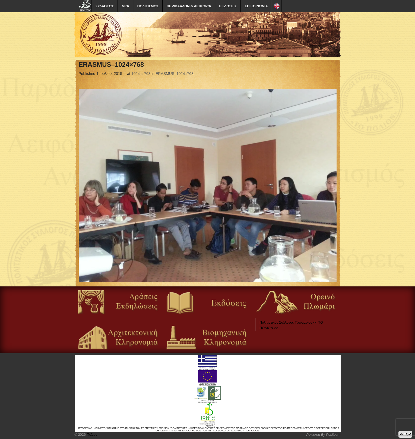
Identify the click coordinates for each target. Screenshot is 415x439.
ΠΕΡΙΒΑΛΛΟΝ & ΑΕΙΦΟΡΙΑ (189, 6)
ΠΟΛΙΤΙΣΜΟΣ (148, 6)
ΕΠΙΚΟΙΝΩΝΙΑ (256, 6)
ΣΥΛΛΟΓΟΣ (105, 6)
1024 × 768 (140, 73)
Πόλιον (91, 434)
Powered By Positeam (323, 434)
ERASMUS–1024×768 (175, 73)
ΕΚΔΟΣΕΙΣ (228, 6)
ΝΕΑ (125, 6)
